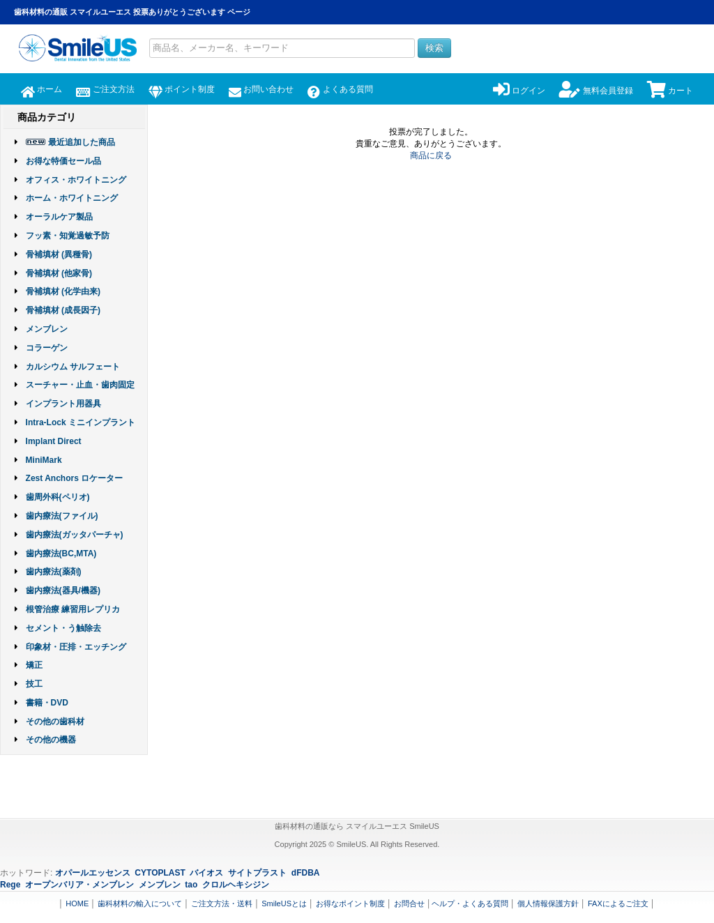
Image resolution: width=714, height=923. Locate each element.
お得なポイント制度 (350, 903)
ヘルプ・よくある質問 (470, 903)
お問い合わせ (261, 89)
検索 (434, 48)
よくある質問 (339, 89)
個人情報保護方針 (548, 903)
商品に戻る (431, 155)
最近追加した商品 (81, 142)
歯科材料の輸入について (140, 903)
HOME (77, 903)
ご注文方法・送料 (221, 903)
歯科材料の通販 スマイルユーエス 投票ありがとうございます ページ (132, 12)
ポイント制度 (182, 89)
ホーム (41, 89)
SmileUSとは (284, 903)
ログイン (519, 91)
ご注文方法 (105, 89)
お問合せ (409, 903)
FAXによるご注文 (618, 903)
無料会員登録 (595, 91)
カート (670, 91)
